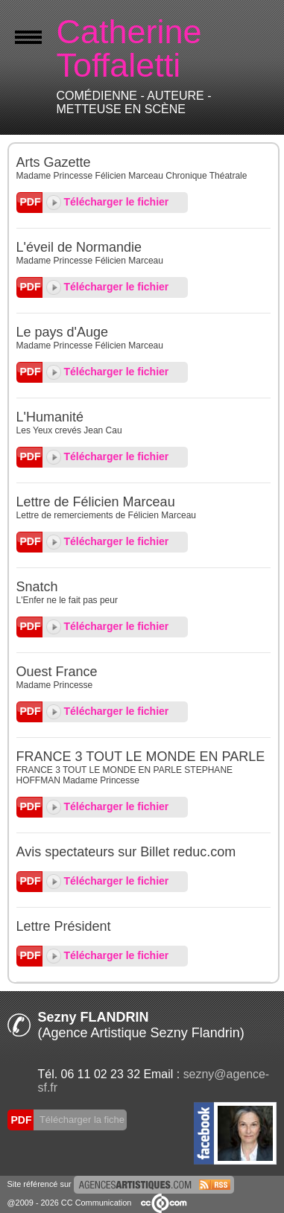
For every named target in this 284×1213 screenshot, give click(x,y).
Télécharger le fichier (107, 202)
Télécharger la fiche (81, 1119)
